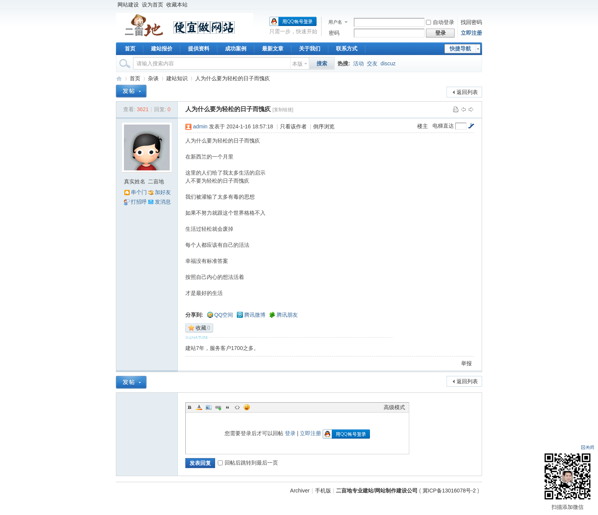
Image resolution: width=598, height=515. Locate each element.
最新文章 (272, 48)
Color (199, 407)
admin (200, 126)
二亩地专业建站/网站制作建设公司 (119, 78)
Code (237, 407)
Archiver (300, 490)
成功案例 (235, 48)
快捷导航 (460, 48)
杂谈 (153, 78)
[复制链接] (282, 109)
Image (208, 407)
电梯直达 (443, 126)
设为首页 (152, 5)
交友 (372, 63)
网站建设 (128, 5)
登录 (290, 433)
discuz (388, 63)
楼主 (422, 126)
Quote (227, 407)
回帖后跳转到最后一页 (248, 463)
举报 (466, 363)
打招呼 (139, 202)
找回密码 (471, 22)
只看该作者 (293, 126)
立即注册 (471, 33)
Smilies (247, 407)
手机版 (323, 490)
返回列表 (467, 92)
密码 (334, 33)
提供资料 (198, 48)
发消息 (163, 202)
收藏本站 (177, 5)
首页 (130, 48)
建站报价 (161, 48)
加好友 (163, 192)
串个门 (139, 192)
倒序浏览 (323, 126)
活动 (358, 63)
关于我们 (309, 48)
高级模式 (394, 407)
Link (218, 407)
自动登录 (440, 22)
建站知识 (177, 78)
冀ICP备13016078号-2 (450, 490)
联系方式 (346, 48)
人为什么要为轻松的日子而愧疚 (232, 78)
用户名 (335, 22)
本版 (297, 64)
